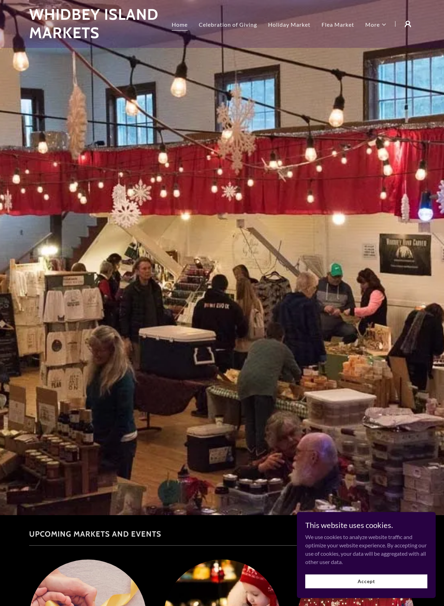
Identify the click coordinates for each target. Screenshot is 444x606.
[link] (96, 36)
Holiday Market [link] (289, 24)
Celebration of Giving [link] (228, 24)
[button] (376, 24)
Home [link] (180, 24)
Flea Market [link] (338, 24)
